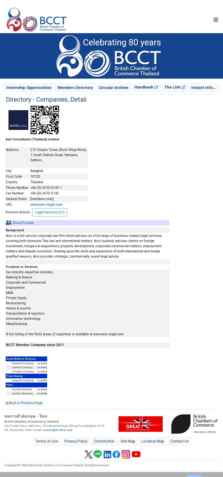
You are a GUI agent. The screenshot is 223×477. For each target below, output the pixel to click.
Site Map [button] (127, 441)
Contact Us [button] (179, 441)
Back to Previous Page (26, 403)
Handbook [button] (146, 87)
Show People (23, 223)
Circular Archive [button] (113, 87)
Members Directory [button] (75, 87)
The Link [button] (174, 87)
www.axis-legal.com (46, 204)
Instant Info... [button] (203, 87)
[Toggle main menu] (216, 19)
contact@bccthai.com (57, 430)
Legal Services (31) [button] (49, 212)
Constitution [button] (104, 441)
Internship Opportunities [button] (28, 87)
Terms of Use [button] (46, 441)
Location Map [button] (153, 441)
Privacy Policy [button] (75, 441)
